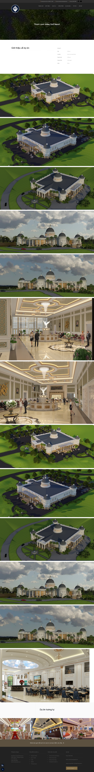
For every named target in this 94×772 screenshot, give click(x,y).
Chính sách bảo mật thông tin (54, 755)
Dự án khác (68, 6)
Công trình (61, 6)
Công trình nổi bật (34, 755)
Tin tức (74, 6)
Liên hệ (80, 6)
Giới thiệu (47, 6)
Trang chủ (40, 6)
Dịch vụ (54, 6)
